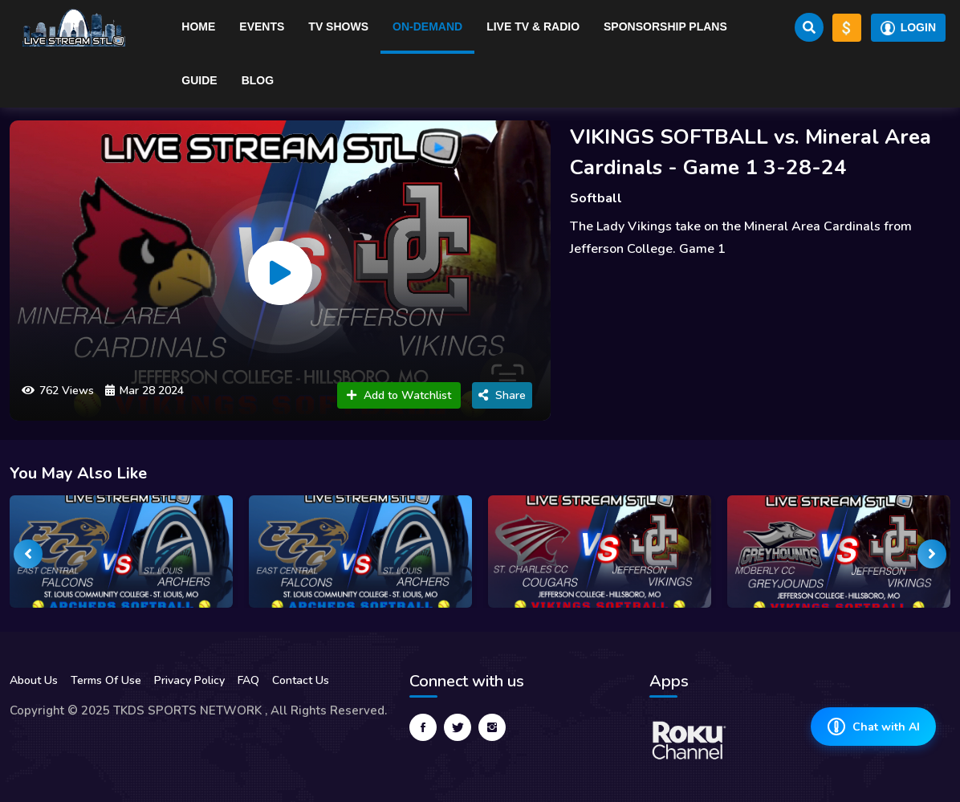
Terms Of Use (106, 680)
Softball (596, 198)
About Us (34, 680)
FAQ (248, 680)
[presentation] (28, 553)
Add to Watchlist (399, 395)
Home (198, 26)
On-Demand (427, 26)
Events (261, 26)
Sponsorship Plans (665, 26)
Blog (258, 80)
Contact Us (300, 680)
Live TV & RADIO (533, 26)
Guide (199, 80)
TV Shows (338, 26)
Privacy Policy (189, 680)
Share (502, 395)
